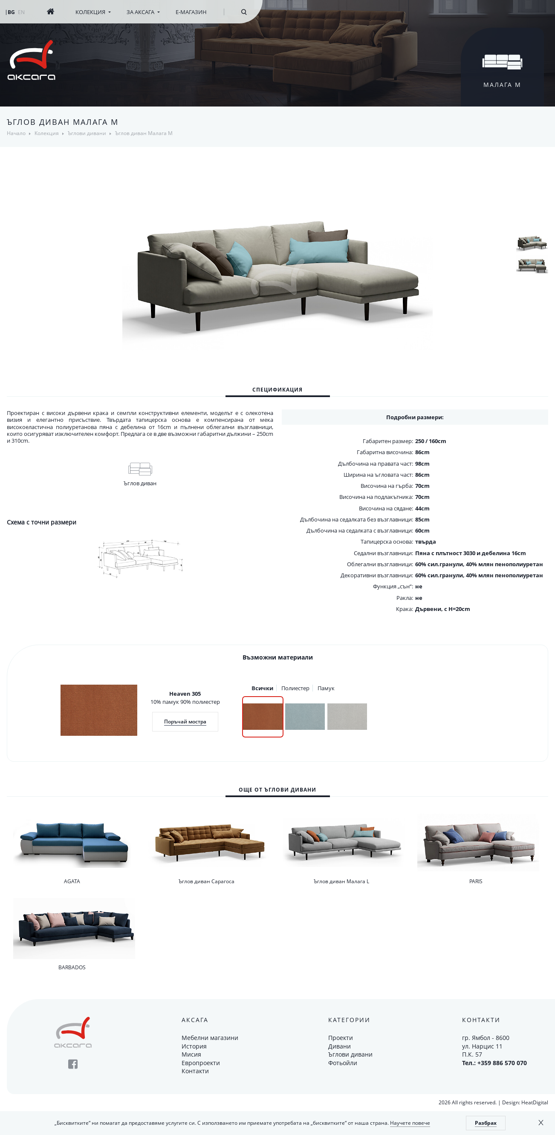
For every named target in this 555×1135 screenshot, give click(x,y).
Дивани (339, 1046)
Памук (326, 688)
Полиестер (295, 688)
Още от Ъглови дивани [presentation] (277, 789)
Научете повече (410, 1122)
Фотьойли (342, 1063)
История (194, 1046)
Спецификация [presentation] (277, 389)
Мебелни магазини (210, 1038)
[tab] (277, 389)
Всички (262, 688)
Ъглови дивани (350, 1054)
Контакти (195, 1071)
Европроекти (201, 1063)
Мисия (191, 1054)
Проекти (340, 1038)
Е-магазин (191, 12)
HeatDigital (534, 1102)
